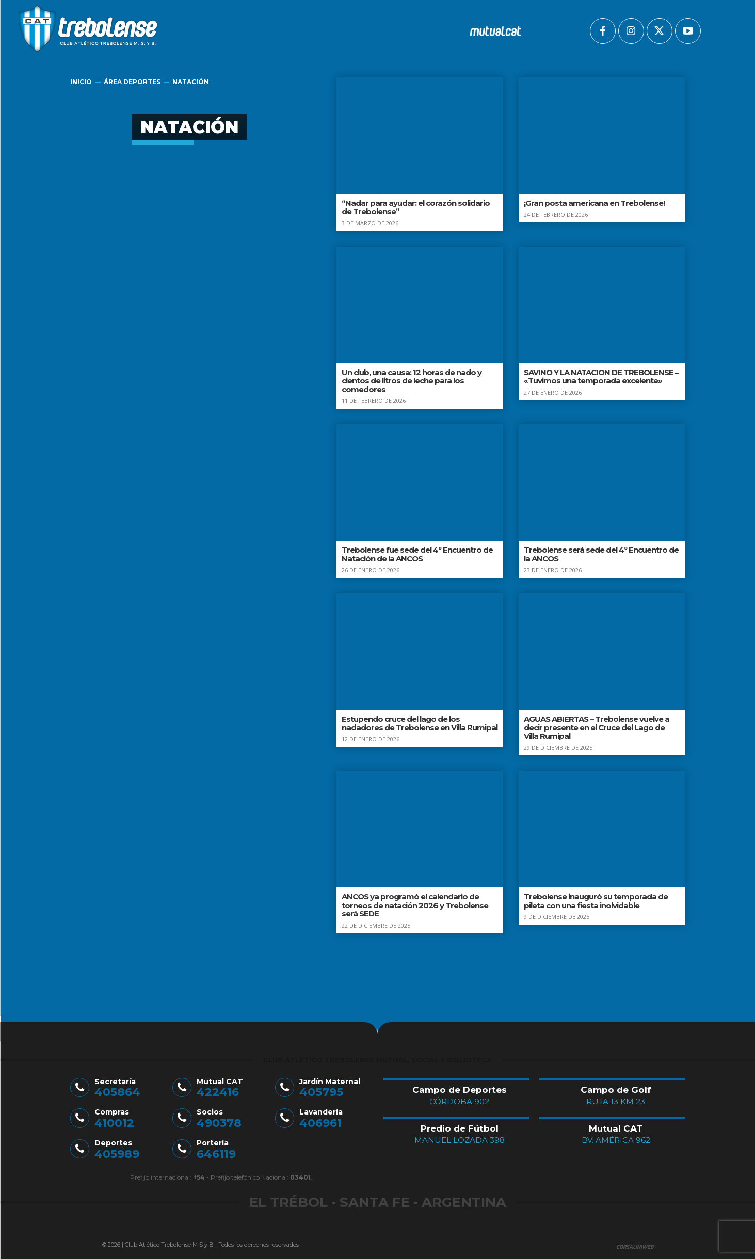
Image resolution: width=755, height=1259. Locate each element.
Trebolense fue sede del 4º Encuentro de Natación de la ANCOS (417, 554)
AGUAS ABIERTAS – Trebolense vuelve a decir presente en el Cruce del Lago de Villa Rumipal (596, 727)
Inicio (81, 82)
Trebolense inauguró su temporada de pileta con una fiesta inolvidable (596, 901)
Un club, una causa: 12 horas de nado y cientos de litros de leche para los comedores (411, 380)
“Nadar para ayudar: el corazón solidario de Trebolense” (416, 207)
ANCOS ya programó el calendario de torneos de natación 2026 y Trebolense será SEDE (415, 905)
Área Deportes (132, 82)
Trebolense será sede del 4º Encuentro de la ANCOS (601, 554)
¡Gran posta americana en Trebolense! (594, 203)
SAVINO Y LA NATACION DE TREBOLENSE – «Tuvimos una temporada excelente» (601, 376)
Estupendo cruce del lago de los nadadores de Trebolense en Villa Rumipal (419, 723)
